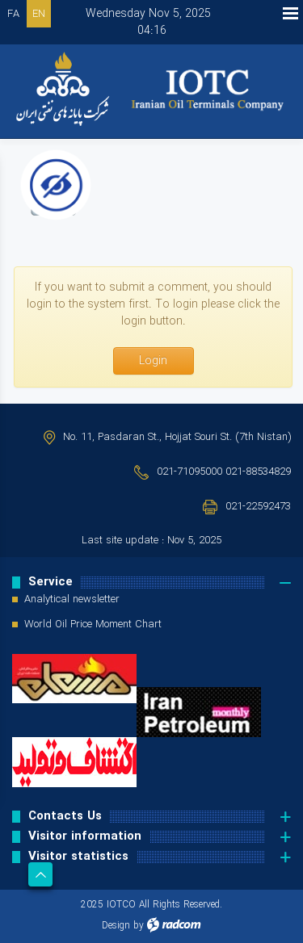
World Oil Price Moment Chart (93, 625)
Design (116, 925)
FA (13, 14)
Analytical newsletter (72, 600)
